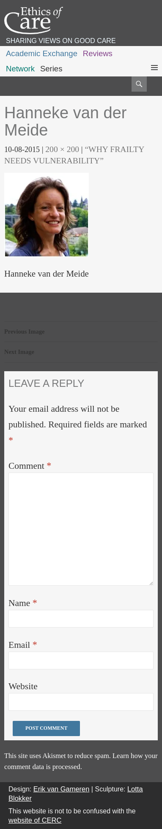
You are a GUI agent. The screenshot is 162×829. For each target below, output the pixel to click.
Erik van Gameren (61, 789)
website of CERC (34, 820)
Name (22, 603)
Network (20, 68)
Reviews (98, 53)
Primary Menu (154, 75)
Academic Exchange (41, 53)
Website (23, 686)
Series (51, 68)
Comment (29, 465)
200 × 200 (62, 149)
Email (22, 644)
